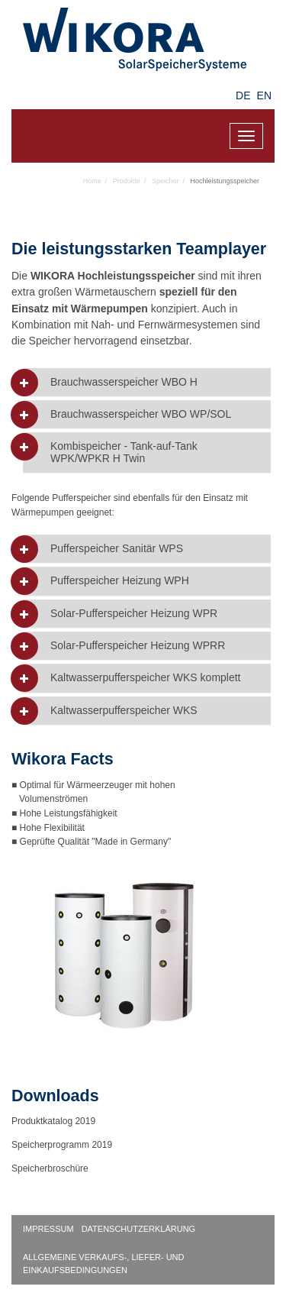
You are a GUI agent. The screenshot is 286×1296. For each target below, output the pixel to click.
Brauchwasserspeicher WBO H (124, 382)
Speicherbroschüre (51, 1168)
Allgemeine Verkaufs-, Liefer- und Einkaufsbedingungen (104, 1263)
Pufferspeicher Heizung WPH (119, 581)
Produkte (126, 181)
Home (92, 181)
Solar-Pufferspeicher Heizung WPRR (137, 645)
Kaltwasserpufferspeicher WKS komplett (145, 678)
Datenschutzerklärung (139, 1228)
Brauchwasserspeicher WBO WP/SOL (140, 414)
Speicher (165, 181)
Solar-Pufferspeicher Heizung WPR (133, 613)
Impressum (48, 1228)
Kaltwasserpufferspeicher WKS (124, 710)
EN (264, 95)
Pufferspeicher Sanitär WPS (116, 548)
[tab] (147, 382)
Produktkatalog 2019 (53, 1121)
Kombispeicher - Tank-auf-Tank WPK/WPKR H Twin (124, 452)
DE (243, 95)
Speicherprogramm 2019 (61, 1144)
